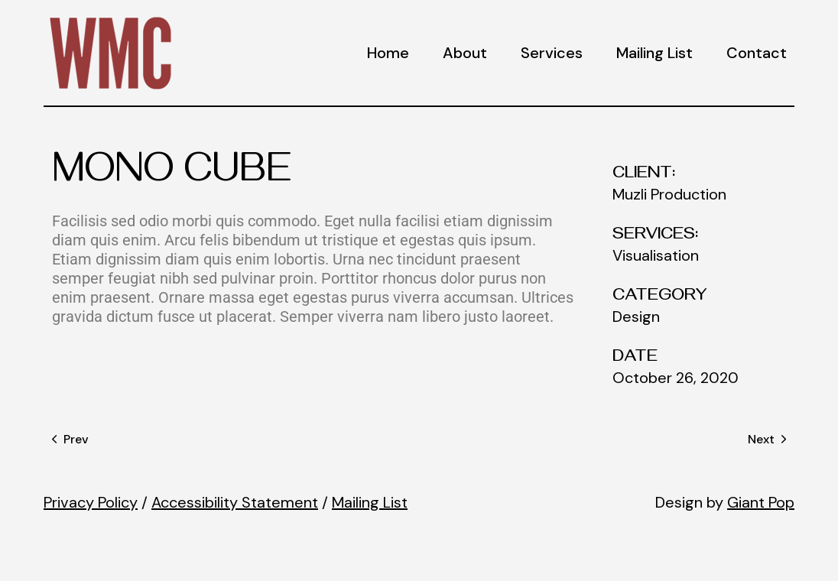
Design (636, 316)
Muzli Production (669, 194)
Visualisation (655, 255)
